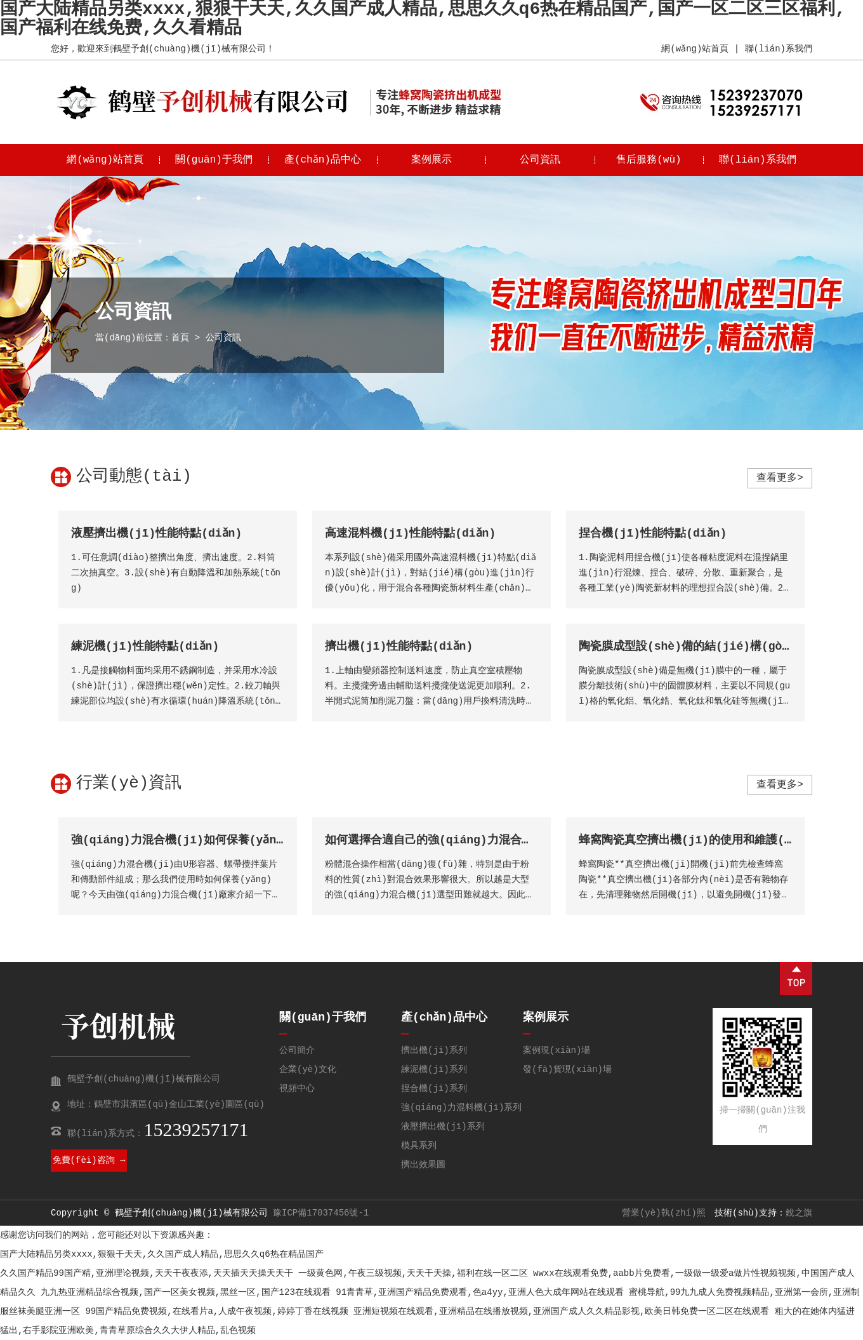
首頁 (180, 338)
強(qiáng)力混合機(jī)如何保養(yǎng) (181, 840)
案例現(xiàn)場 (556, 1050)
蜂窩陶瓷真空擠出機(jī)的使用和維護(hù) (692, 840)
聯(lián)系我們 (778, 49)
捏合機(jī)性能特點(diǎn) (653, 533)
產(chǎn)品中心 (323, 160)
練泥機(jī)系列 (434, 1069)
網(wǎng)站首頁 (694, 49)
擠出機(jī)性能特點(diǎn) (399, 646)
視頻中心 (297, 1088)
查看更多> (779, 478)
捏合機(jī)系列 (434, 1088)
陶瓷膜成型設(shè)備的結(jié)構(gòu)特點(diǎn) (719, 646)
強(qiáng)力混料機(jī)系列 (461, 1107)
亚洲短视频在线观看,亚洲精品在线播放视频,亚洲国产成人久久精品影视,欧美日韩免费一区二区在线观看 (561, 1311)
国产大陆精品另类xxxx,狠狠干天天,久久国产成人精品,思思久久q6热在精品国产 (162, 1254)
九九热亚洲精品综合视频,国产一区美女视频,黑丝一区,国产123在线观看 (185, 1292)
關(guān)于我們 (214, 160)
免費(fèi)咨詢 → (89, 1160)
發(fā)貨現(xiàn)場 (567, 1069)
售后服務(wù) (648, 160)
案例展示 (431, 160)
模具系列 (419, 1146)
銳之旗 (799, 1213)
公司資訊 (540, 160)
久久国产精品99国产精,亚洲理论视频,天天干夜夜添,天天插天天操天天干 (146, 1273)
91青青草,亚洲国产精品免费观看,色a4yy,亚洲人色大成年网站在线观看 (480, 1292)
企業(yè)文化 (307, 1069)
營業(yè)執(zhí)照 (664, 1213)
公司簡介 (297, 1050)
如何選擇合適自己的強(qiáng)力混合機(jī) (442, 840)
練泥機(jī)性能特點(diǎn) (145, 646)
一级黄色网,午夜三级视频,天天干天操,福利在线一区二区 (412, 1273)
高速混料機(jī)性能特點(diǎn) (410, 533)
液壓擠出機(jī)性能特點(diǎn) (156, 533)
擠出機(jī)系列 (434, 1050)
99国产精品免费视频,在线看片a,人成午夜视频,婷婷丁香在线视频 (216, 1311)
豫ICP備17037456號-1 (321, 1213)
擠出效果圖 (423, 1165)
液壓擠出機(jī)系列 (443, 1127)
